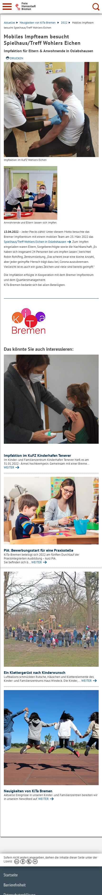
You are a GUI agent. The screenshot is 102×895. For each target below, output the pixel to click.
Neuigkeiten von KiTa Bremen (39, 22)
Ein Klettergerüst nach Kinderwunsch (34, 672)
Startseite (11, 875)
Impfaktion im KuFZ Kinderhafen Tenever (37, 455)
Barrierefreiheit (15, 885)
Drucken (16, 58)
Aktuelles (11, 22)
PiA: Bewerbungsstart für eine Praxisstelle (38, 550)
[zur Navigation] (7, 6)
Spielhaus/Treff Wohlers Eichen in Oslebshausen (35, 242)
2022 (65, 22)
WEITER (9, 467)
